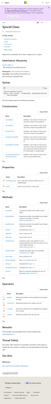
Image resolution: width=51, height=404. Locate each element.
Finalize (7, 230)
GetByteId (8, 233)
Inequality (10, 309)
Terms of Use (34, 395)
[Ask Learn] (38, 22)
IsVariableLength (11, 181)
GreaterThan (10, 303)
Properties (7, 47)
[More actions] (47, 22)
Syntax (6, 41)
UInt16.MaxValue (7, 334)
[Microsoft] (25, 2)
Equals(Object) (9, 216)
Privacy (6, 395)
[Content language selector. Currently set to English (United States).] (13, 383)
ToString (7, 271)
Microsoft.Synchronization (20, 71)
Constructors (8, 44)
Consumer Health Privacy (19, 395)
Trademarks (7, 398)
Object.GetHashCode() (26, 247)
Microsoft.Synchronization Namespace (15, 366)
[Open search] (43, 2)
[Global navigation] (2, 2)
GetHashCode (9, 241)
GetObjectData (9, 251)
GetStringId (8, 256)
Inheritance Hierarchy (10, 39)
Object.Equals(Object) (25, 220)
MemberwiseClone (10, 267)
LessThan (9, 314)
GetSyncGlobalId (10, 260)
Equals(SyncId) (9, 224)
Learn (4, 22)
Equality (9, 297)
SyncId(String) (9, 131)
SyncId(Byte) (9, 120)
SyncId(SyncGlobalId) (11, 137)
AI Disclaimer (8, 392)
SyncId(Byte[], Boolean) (12, 145)
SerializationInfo (24, 253)
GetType (7, 264)
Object (31, 230)
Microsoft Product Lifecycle (17, 11)
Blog (28, 392)
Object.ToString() (31, 273)
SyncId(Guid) (9, 125)
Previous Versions (19, 392)
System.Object (7, 65)
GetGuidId (8, 237)
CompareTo (8, 210)
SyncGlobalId (27, 260)
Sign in (47, 2)
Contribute (36, 392)
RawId (8, 186)
